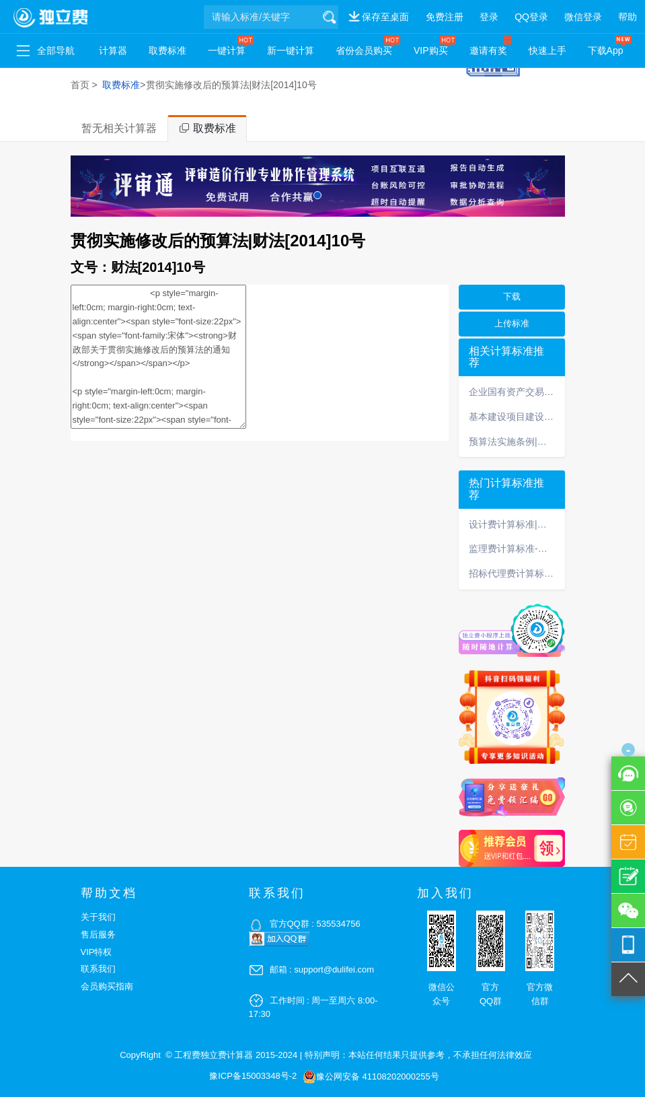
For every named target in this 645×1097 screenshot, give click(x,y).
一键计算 (226, 50)
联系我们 (98, 969)
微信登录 (583, 16)
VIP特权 (96, 952)
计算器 (113, 50)
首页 (80, 84)
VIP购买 (431, 50)
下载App (605, 50)
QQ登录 (531, 16)
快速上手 (547, 50)
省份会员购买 (364, 50)
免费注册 (444, 16)
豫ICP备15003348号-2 (253, 1076)
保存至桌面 (385, 16)
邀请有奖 (488, 50)
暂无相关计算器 (119, 128)
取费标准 (167, 50)
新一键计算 (290, 50)
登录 (489, 16)
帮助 (627, 16)
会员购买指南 (107, 986)
